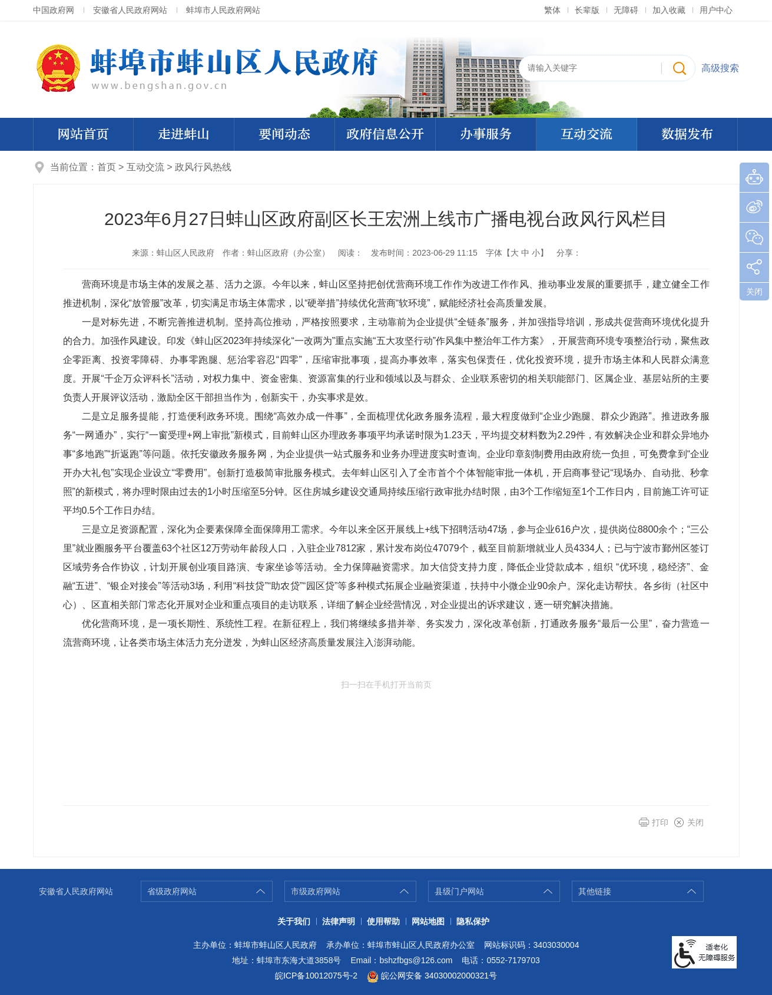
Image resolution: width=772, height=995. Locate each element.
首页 (106, 167)
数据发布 (687, 134)
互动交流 (586, 134)
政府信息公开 (385, 134)
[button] (587, 10)
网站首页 (83, 134)
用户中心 (716, 10)
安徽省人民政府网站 (130, 10)
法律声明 (338, 921)
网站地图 (428, 921)
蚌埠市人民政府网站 (223, 10)
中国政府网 (53, 10)
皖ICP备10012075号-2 (316, 975)
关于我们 (293, 921)
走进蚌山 (184, 134)
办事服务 (486, 134)
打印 (660, 822)
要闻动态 (284, 134)
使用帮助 (383, 921)
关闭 (695, 822)
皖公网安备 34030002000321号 (432, 977)
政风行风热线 (203, 167)
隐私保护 (472, 921)
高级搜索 (720, 68)
